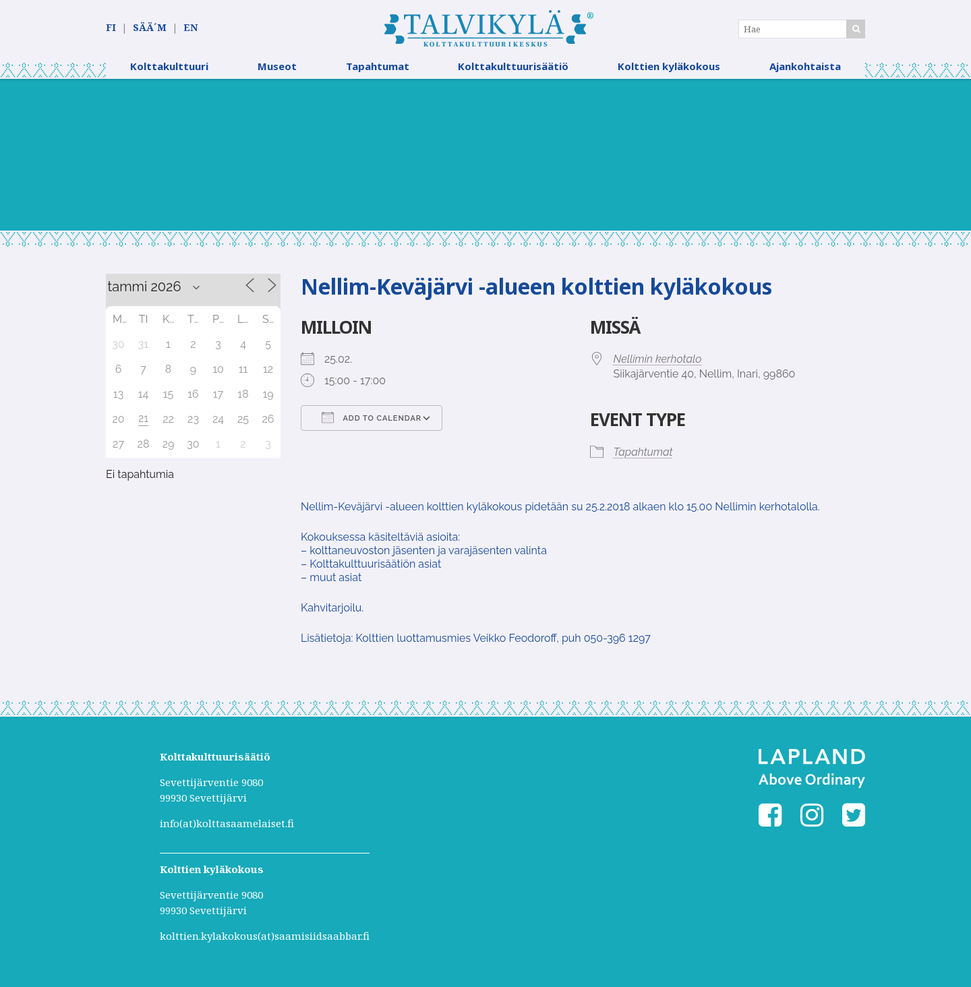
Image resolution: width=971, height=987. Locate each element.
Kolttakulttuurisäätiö (513, 71)
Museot (277, 71)
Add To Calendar (371, 422)
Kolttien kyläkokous (669, 71)
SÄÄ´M (150, 28)
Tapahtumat (377, 71)
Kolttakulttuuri (169, 71)
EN (190, 28)
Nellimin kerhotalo (658, 363)
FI (111, 28)
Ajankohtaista (805, 71)
